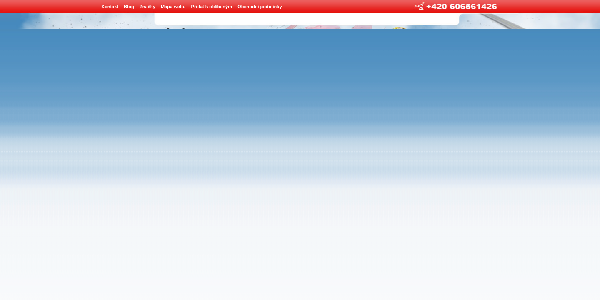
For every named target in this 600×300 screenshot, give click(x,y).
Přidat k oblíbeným (211, 6)
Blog (129, 6)
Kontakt (109, 6)
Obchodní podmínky (260, 6)
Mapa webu (173, 6)
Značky (147, 6)
